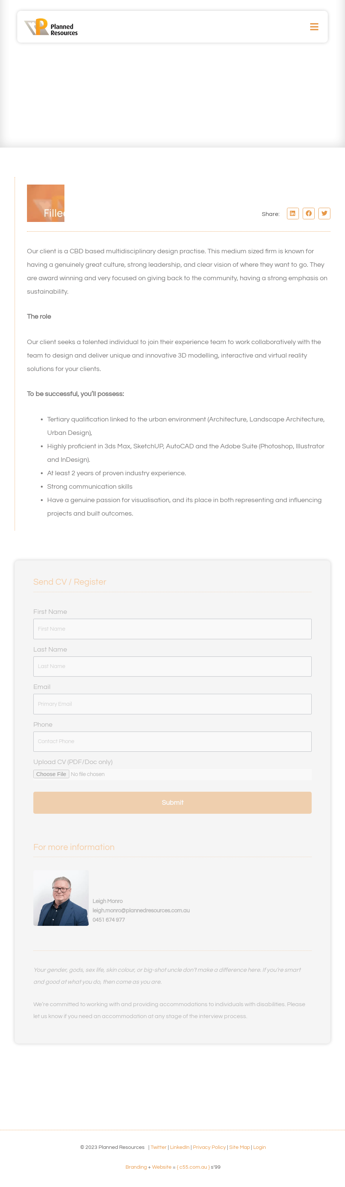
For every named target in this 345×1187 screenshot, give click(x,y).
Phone (42, 724)
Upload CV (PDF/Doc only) (72, 762)
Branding (136, 1167)
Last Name (50, 649)
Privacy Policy (209, 1147)
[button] (314, 26)
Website (162, 1167)
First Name (50, 611)
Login (259, 1147)
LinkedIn (180, 1147)
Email (42, 686)
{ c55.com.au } (193, 1167)
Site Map (239, 1147)
